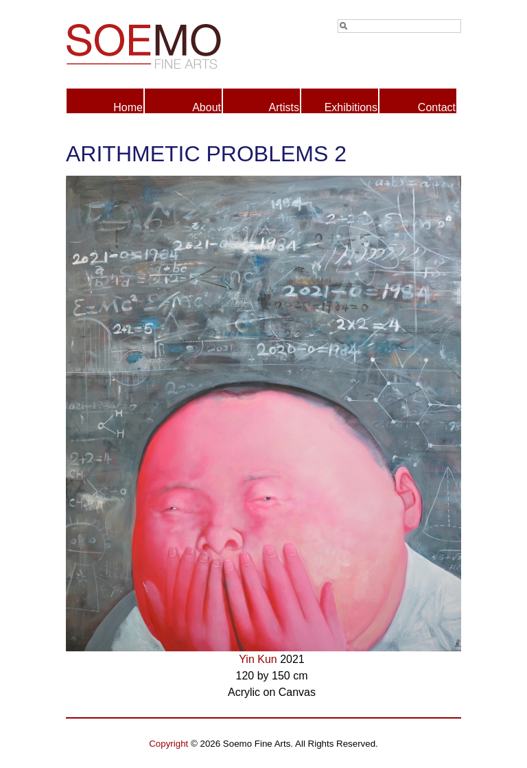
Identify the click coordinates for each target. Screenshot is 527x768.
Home (128, 107)
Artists (284, 107)
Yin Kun (258, 659)
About (206, 107)
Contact (437, 107)
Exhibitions (351, 107)
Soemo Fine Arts (165, 43)
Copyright (168, 743)
